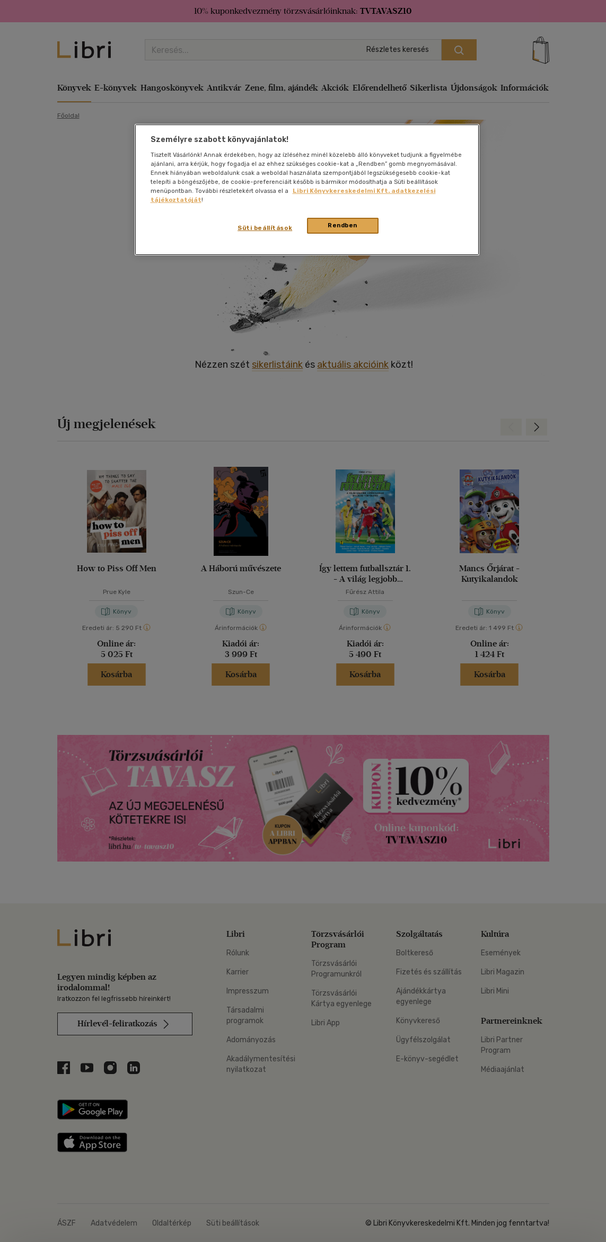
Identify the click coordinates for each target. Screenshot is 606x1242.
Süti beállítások (265, 228)
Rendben (342, 225)
